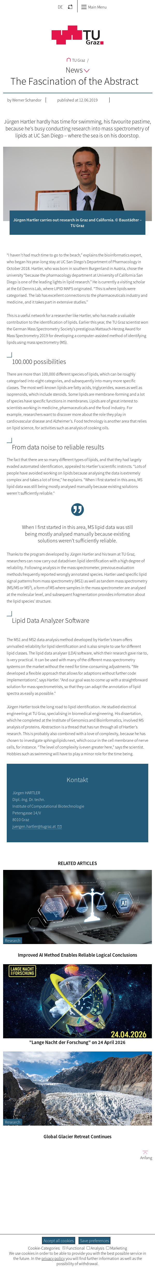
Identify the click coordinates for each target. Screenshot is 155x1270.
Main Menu (94, 7)
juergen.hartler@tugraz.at (34, 826)
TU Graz (76, 60)
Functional (73, 1248)
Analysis (95, 1248)
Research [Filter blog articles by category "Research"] (12, 940)
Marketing (116, 1248)
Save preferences (94, 1240)
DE (60, 7)
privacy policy (53, 1258)
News (77, 70)
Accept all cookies (59, 1240)
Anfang (144, 1155)
